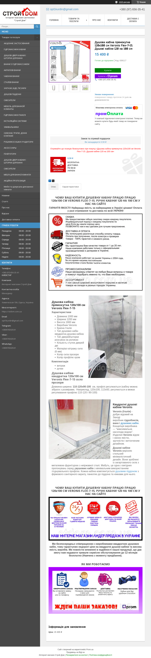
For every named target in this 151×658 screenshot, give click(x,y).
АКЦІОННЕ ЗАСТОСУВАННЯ (16, 43)
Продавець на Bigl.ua (75, 652)
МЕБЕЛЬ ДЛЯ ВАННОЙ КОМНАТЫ (14, 107)
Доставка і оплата (11, 219)
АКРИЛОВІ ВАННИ (12, 70)
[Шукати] (37, 26)
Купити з (108, 76)
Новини (5, 195)
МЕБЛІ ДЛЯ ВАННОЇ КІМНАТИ (17, 174)
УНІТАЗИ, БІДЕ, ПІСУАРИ (15, 88)
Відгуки (5, 213)
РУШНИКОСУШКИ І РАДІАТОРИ (18, 141)
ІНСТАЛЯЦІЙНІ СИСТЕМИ (15, 121)
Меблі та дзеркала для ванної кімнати (18, 188)
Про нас (6, 207)
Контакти (113, 20)
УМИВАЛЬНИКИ (11, 127)
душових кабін (130, 423)
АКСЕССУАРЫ (10, 147)
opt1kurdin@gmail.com (12, 320)
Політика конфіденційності (100, 655)
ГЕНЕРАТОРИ (10, 153)
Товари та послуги (11, 37)
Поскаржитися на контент (77, 655)
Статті (5, 201)
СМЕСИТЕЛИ (9, 100)
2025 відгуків (124, 2)
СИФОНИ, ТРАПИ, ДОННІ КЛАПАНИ (15, 134)
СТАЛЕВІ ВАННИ (11, 82)
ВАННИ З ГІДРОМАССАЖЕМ (16, 64)
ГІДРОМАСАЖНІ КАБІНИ (15, 49)
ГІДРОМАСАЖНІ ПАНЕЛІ (15, 115)
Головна (54, 20)
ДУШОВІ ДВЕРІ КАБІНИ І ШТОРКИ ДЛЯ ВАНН (15, 56)
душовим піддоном (126, 471)
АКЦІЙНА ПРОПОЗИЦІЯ (14, 180)
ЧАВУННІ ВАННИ (11, 76)
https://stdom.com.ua (12, 311)
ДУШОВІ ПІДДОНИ (12, 94)
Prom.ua (89, 649)
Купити (107, 70)
